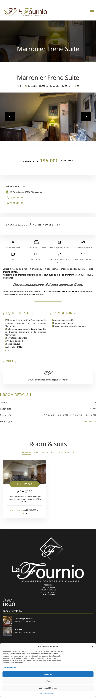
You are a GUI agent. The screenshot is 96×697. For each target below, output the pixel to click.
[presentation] (10, 117)
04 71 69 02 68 (16, 197)
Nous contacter (48, 595)
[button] (92, 646)
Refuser (48, 681)
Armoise (26, 452)
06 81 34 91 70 (16, 203)
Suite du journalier (62, 452)
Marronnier (89, 421)
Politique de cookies (47, 694)
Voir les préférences (48, 688)
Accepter (48, 674)
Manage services (10, 667)
